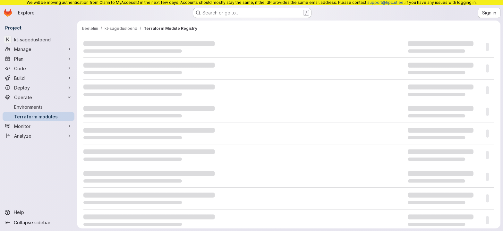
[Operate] (38, 97)
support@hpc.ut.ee (385, 2)
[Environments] (38, 106)
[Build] (38, 77)
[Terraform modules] (38, 116)
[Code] (38, 68)
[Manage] (38, 49)
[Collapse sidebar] (38, 222)
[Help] (38, 212)
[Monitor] (38, 126)
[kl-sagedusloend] (38, 39)
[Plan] (38, 58)
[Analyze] (38, 135)
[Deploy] (38, 87)
